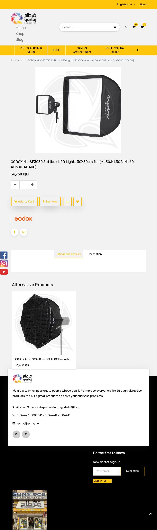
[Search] (115, 27)
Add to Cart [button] (24, 201)
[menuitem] (21, 28)
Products (16, 60)
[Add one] (32, 185)
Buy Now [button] (50, 201)
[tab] (95, 254)
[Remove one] (15, 185)
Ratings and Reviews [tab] (68, 254)
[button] (137, 50)
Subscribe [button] (132, 471)
